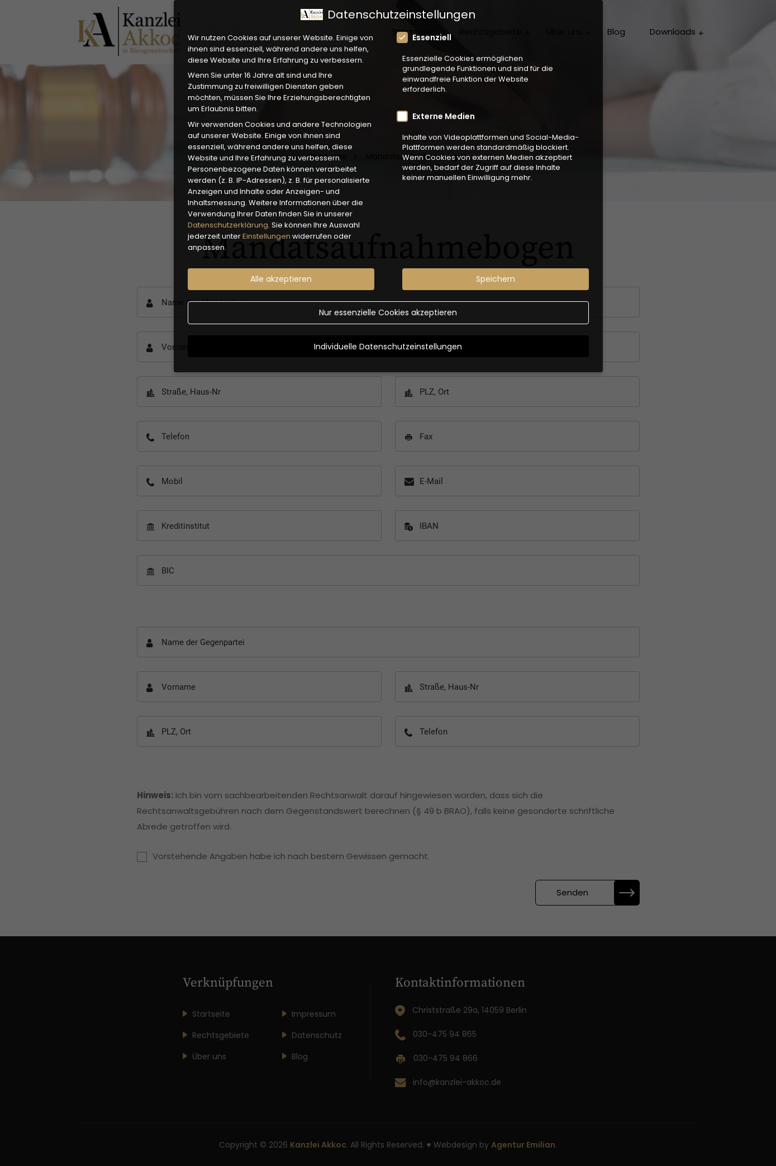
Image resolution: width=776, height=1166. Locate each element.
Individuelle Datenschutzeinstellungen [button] (388, 335)
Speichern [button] (495, 268)
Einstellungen (266, 225)
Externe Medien (439, 105)
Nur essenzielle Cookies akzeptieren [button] (388, 301)
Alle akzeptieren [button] (281, 268)
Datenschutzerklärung (228, 214)
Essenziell (428, 26)
